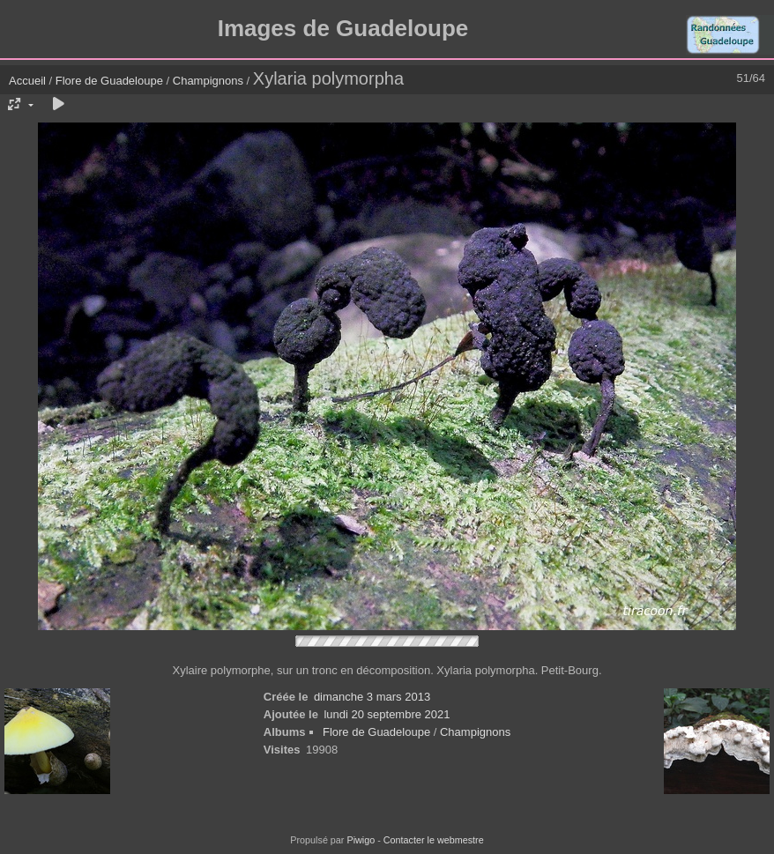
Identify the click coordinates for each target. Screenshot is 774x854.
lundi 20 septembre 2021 (387, 714)
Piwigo (360, 840)
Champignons (208, 80)
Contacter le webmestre (433, 840)
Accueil (27, 80)
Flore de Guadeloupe (109, 80)
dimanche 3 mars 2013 (372, 696)
